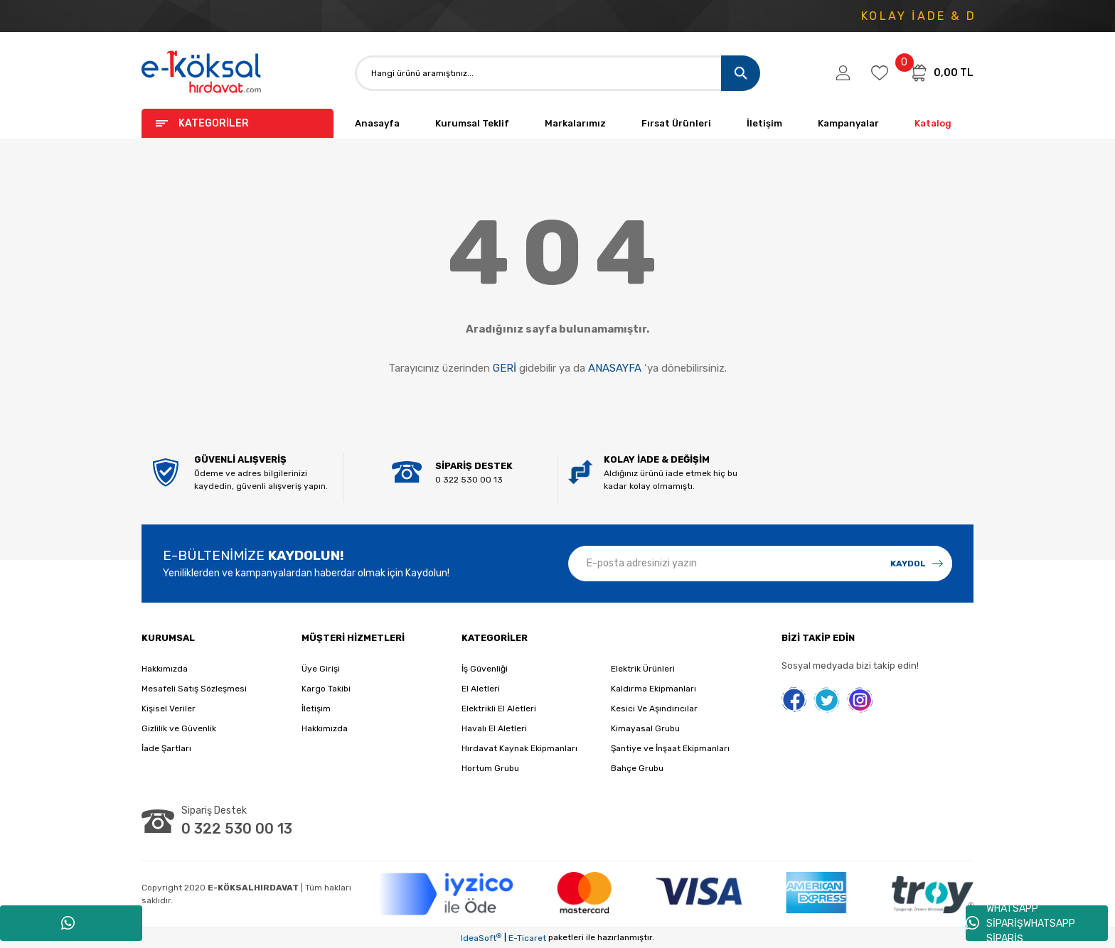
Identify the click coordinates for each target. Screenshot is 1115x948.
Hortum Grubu (490, 768)
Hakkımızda (165, 669)
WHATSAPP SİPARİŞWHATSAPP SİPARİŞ (1020, 923)
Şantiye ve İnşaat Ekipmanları (670, 748)
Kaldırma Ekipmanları (653, 689)
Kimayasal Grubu (645, 728)
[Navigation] (238, 123)
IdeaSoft (481, 938)
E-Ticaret (527, 938)
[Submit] (916, 563)
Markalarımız (575, 123)
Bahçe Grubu (637, 768)
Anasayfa (377, 123)
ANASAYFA (614, 368)
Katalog (932, 123)
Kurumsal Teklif (472, 123)
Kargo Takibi (326, 689)
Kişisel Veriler (169, 708)
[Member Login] (843, 73)
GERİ (504, 368)
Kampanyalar (848, 123)
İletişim (764, 123)
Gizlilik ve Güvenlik (179, 728)
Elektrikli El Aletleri (499, 708)
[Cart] (941, 72)
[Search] (557, 73)
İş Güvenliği (485, 669)
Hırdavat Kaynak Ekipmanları (519, 748)
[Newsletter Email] (760, 563)
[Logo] (202, 73)
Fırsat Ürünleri (676, 123)
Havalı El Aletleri (494, 728)
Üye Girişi (321, 669)
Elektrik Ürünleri (643, 669)
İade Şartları (166, 748)
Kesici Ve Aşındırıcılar (654, 708)
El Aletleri (481, 689)
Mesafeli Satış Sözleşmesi (194, 689)
